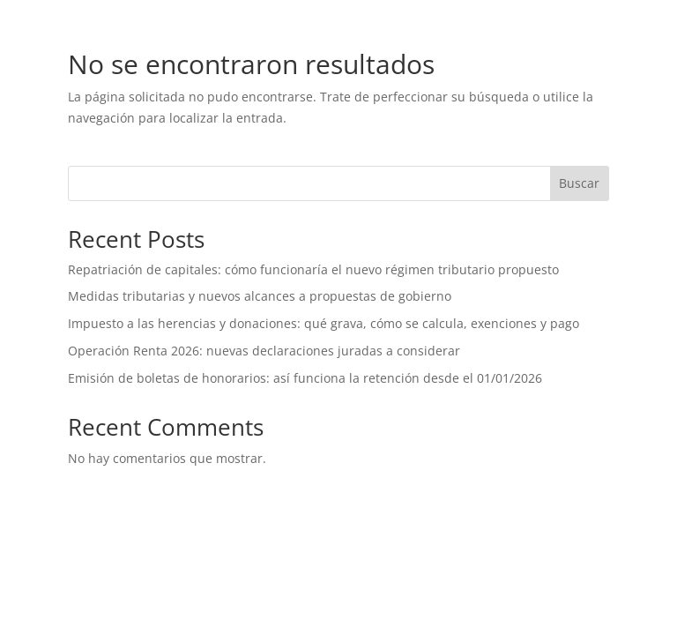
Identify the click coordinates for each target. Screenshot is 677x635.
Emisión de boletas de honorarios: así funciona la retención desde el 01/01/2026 (305, 378)
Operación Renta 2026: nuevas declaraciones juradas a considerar (266, 350)
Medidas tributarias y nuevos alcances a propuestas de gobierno (259, 296)
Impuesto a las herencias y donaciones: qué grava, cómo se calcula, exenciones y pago (323, 323)
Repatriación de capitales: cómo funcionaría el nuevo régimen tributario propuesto (313, 269)
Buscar (579, 183)
